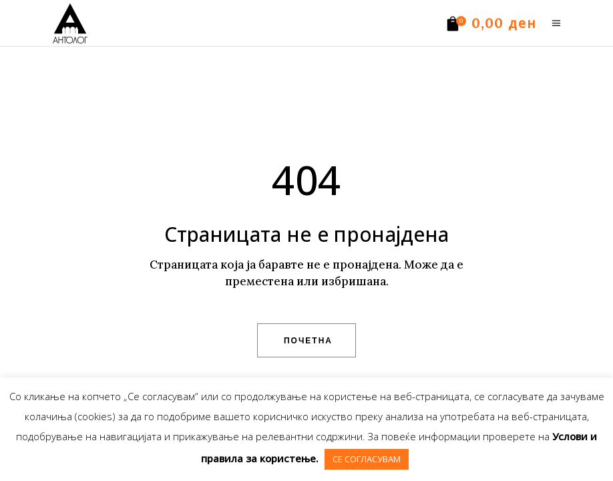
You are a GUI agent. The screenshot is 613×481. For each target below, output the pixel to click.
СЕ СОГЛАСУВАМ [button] (367, 459)
